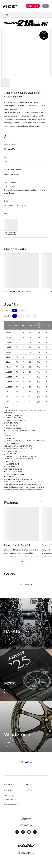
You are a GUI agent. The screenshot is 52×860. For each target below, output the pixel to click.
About (29, 784)
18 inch (22, 310)
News (29, 790)
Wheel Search (32, 6)
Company (9, 790)
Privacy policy (9, 795)
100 (21, 316)
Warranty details (11, 804)
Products (9, 784)
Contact (26, 819)
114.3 (27, 316)
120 (35, 316)
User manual (10, 799)
